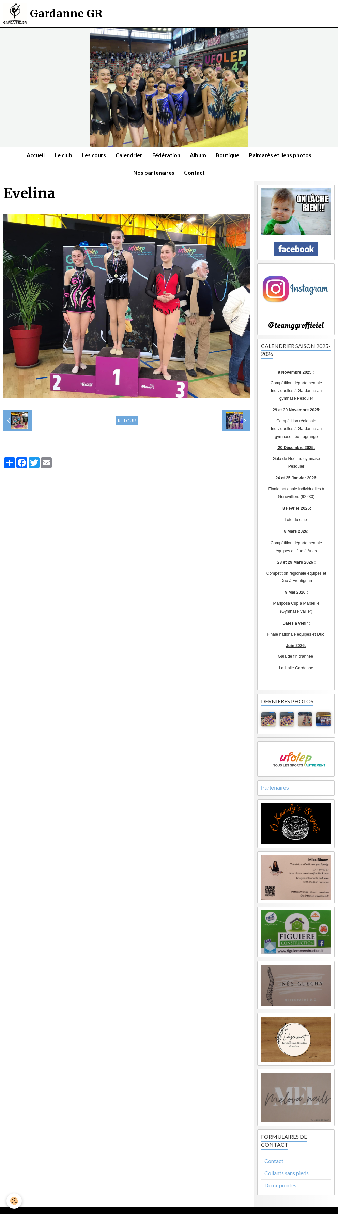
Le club (62, 155)
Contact (194, 173)
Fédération (167, 155)
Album (199, 155)
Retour (127, 421)
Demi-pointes (280, 1186)
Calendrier (129, 155)
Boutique (229, 155)
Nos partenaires (153, 173)
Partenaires (275, 789)
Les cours (93, 155)
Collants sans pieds (286, 1174)
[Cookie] (14, 1201)
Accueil (34, 155)
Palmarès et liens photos (282, 155)
